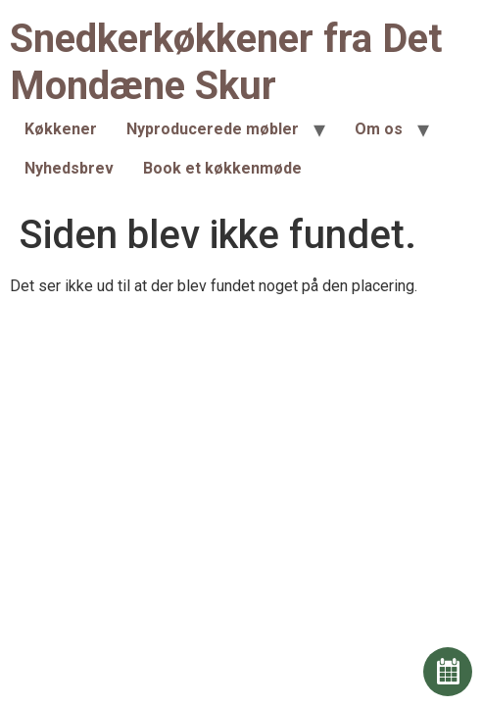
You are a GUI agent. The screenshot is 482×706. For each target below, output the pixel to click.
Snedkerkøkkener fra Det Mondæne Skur (226, 62)
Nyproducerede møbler (212, 129)
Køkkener (60, 129)
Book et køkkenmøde (222, 168)
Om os (379, 129)
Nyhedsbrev (69, 168)
